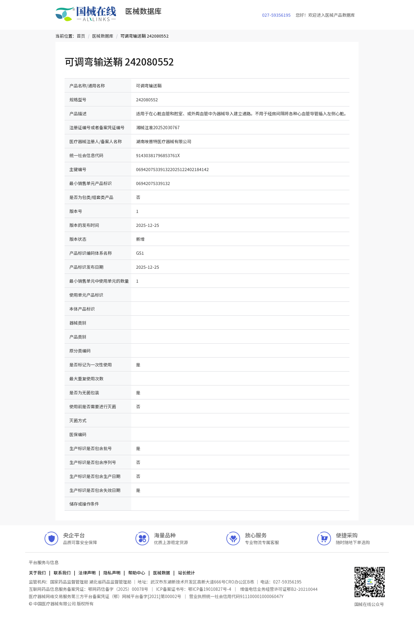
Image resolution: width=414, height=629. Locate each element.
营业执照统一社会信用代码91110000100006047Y (236, 596)
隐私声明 (111, 573)
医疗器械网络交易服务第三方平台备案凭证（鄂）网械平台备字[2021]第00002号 (105, 596)
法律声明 (87, 573)
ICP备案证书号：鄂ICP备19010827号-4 (193, 589)
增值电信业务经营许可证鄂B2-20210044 (278, 589)
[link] (81, 36)
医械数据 (161, 573)
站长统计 (186, 573)
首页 (81, 36)
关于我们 (38, 573)
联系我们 (62, 573)
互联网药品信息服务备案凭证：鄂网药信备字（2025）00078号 (89, 589)
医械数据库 (102, 36)
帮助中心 (136, 573)
